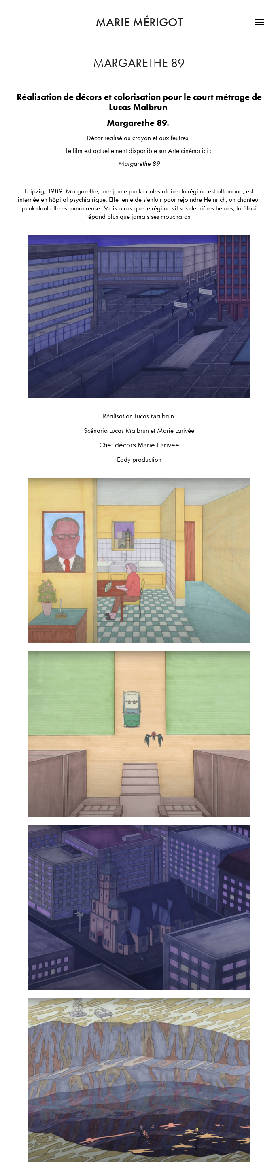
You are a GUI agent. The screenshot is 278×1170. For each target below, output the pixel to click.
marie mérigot (139, 22)
